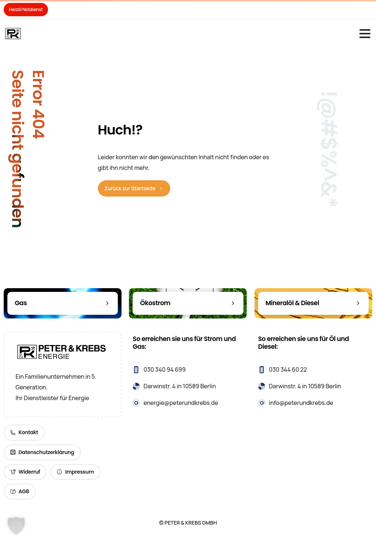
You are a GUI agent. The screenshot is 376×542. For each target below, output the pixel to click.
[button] (16, 525)
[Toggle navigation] (365, 33)
